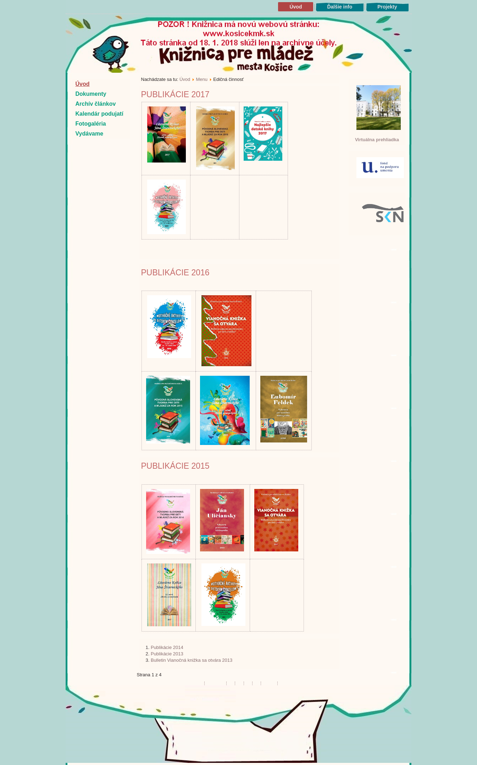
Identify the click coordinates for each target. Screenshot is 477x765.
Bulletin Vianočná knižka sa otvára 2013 (191, 660)
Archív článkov (96, 104)
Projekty (387, 7)
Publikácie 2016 (175, 272)
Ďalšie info (339, 7)
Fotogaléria (91, 124)
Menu (202, 79)
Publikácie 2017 (175, 94)
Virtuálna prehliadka (377, 139)
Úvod (295, 7)
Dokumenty (91, 94)
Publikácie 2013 (167, 653)
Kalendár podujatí (99, 114)
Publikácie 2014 (167, 647)
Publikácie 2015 (175, 465)
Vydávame (90, 134)
